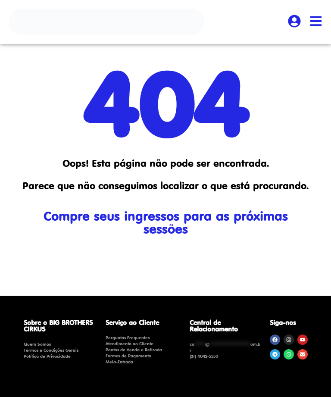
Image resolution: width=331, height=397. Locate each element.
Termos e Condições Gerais (51, 350)
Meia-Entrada (119, 361)
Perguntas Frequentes (128, 337)
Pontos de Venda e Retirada (134, 349)
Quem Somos (37, 344)
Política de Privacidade (47, 356)
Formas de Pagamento (128, 355)
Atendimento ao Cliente (129, 343)
